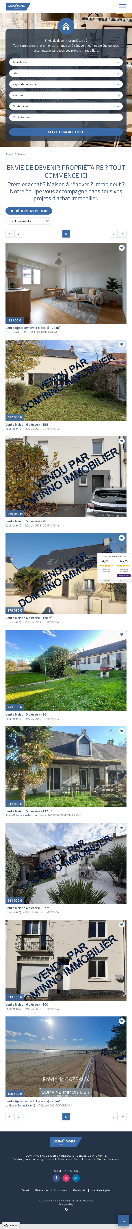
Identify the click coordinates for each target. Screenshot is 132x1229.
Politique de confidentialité (21, 1215)
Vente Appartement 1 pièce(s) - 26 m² (32, 1101)
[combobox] (66, 62)
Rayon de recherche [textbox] (25, 84)
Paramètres (70, 1224)
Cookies (13, 1178)
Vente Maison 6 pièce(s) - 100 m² (28, 1004)
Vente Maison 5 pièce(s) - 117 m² (28, 811)
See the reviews (124, 575)
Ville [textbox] (15, 73)
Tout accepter (26, 1224)
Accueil (9, 154)
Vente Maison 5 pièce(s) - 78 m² (28, 521)
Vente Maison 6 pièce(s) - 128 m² (28, 617)
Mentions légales (101, 1190)
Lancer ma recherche (68, 132)
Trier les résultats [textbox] (20, 221)
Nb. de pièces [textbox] (21, 106)
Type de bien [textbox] (20, 62)
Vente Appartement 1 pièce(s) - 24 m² (32, 327)
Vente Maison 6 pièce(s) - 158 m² (28, 424)
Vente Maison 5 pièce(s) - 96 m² (28, 714)
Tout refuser (49, 1224)
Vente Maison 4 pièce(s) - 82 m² (28, 907)
